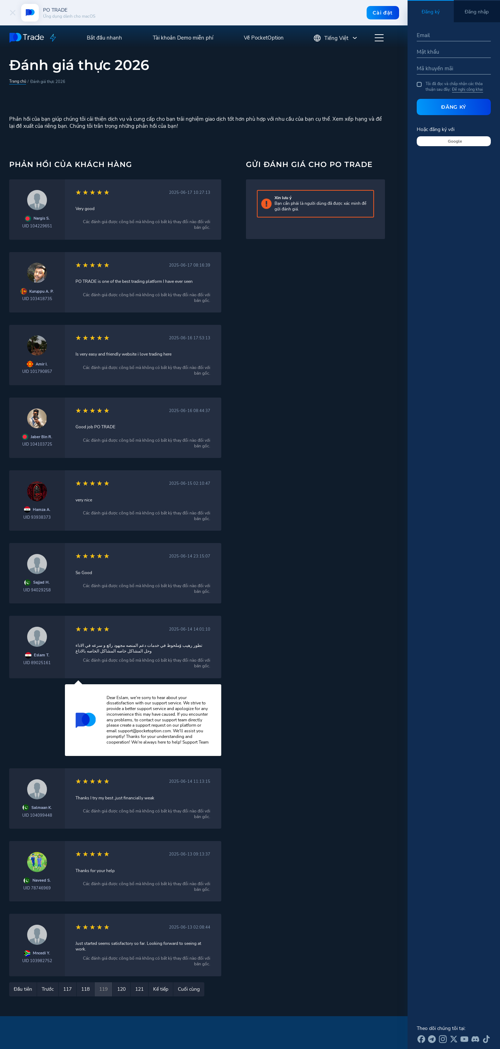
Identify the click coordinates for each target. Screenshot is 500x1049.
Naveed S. (41, 880)
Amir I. (42, 364)
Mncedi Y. (41, 953)
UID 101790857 (37, 371)
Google (455, 141)
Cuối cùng (189, 989)
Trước (48, 989)
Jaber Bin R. (41, 437)
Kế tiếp (160, 989)
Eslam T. (41, 655)
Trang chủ (17, 81)
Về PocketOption (264, 37)
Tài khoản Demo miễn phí (183, 37)
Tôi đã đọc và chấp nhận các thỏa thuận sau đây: (450, 86)
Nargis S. (42, 218)
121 (139, 989)
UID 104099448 (37, 815)
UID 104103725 (37, 444)
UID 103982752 (37, 961)
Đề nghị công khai (467, 89)
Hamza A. (41, 509)
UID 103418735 (37, 299)
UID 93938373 (37, 517)
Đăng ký (453, 107)
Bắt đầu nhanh (104, 37)
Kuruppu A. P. (41, 291)
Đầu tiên (23, 989)
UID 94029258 (37, 590)
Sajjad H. (41, 582)
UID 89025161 (37, 663)
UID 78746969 (37, 888)
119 (103, 989)
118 (85, 989)
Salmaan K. (41, 807)
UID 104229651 (37, 226)
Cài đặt (383, 13)
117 (67, 989)
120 (121, 989)
